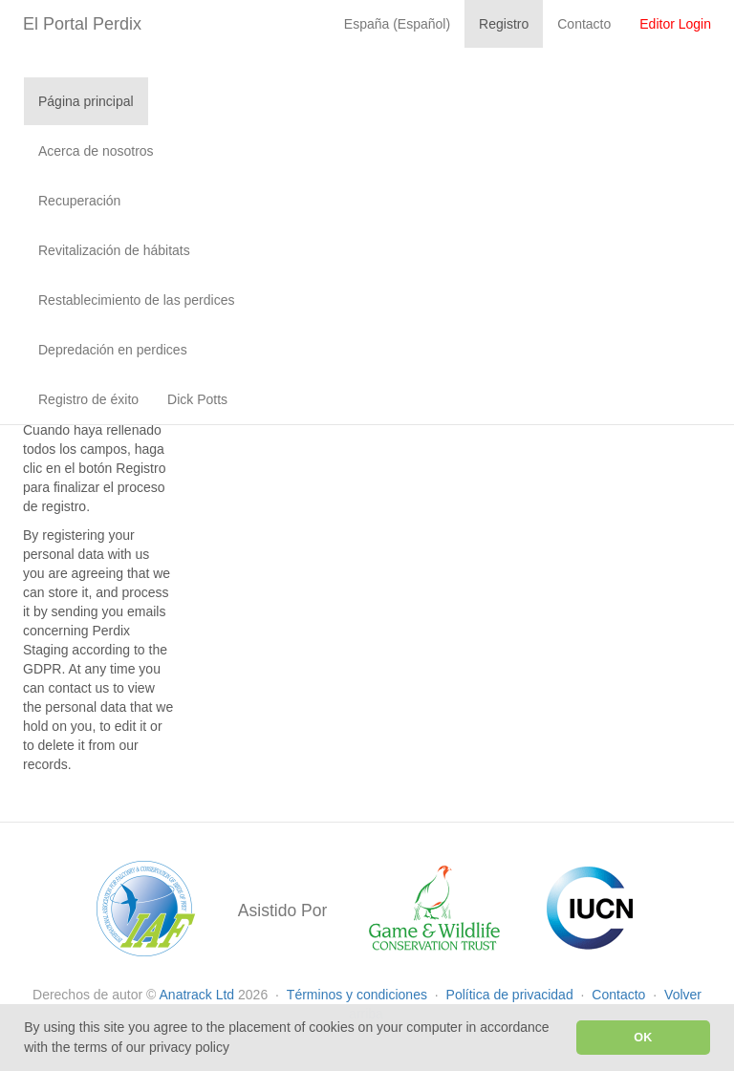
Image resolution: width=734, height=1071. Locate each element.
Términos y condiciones (359, 994)
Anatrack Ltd (197, 994)
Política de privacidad (511, 994)
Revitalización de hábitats (114, 250)
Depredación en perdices (112, 349)
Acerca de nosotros (96, 151)
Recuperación (79, 200)
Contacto (620, 994)
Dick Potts (197, 399)
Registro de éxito (88, 399)
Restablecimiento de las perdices (136, 300)
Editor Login (675, 24)
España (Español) (397, 24)
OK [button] (643, 1037)
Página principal (86, 101)
